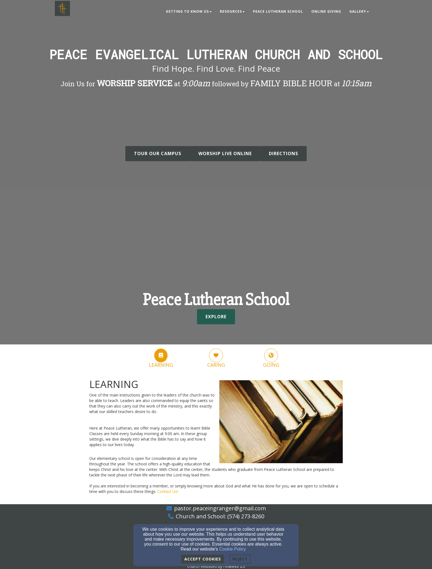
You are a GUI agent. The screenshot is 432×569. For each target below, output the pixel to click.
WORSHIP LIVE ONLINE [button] (225, 153)
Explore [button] (216, 317)
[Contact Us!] (167, 491)
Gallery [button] (359, 11)
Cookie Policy (232, 549)
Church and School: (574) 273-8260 (220, 516)
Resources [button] (232, 11)
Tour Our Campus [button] (157, 153)
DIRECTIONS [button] (283, 153)
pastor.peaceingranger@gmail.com (220, 508)
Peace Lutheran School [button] (278, 11)
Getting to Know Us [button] (189, 11)
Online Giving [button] (326, 11)
